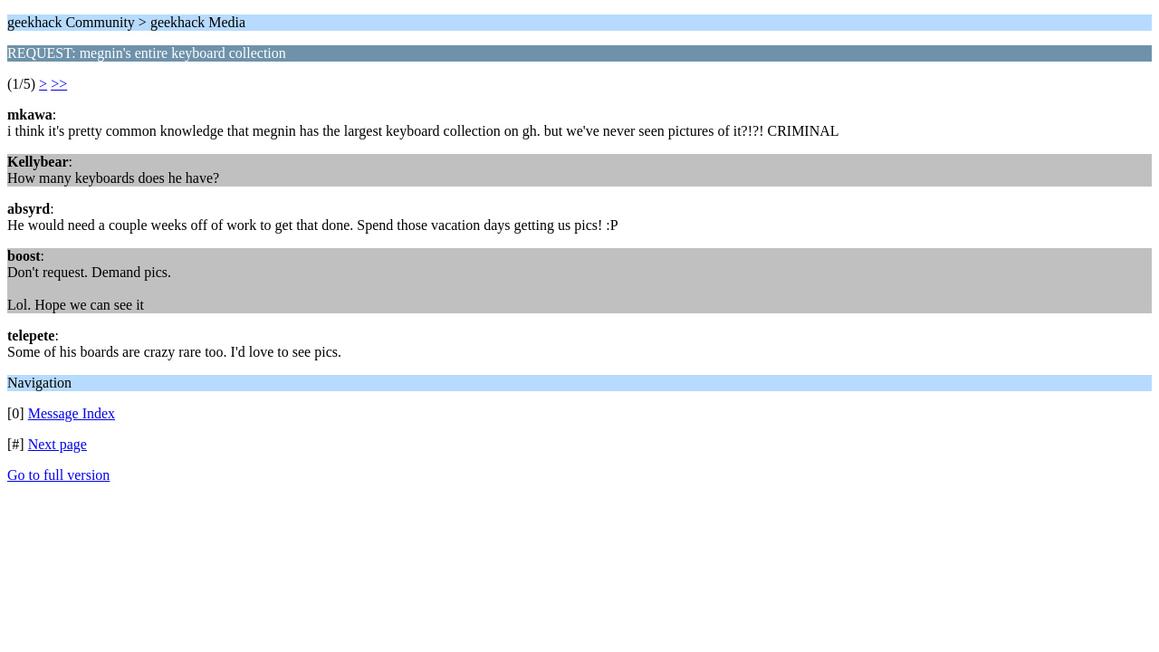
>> (59, 83)
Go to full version (58, 475)
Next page (57, 444)
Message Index (71, 413)
